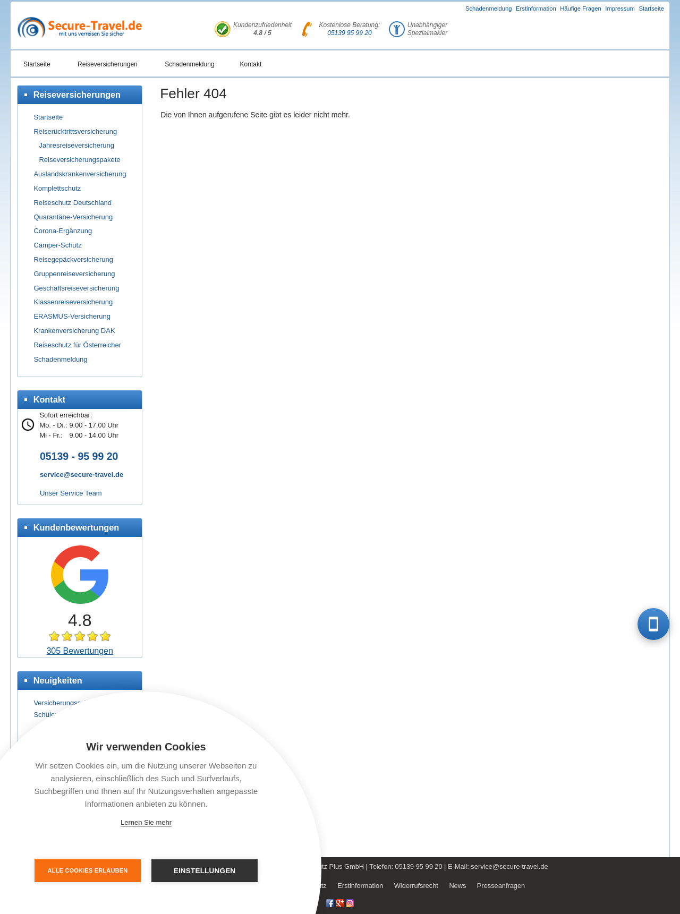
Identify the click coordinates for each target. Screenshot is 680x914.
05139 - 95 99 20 (79, 456)
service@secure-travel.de (81, 475)
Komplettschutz (57, 188)
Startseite (651, 8)
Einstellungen (205, 871)
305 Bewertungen (79, 650)
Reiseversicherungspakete (79, 160)
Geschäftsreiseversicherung (76, 288)
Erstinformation (536, 8)
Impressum (620, 8)
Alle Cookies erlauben (88, 870)
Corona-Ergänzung (62, 231)
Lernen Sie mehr (146, 822)
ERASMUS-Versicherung (71, 316)
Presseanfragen (501, 886)
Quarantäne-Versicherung (73, 217)
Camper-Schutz (57, 245)
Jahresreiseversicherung (76, 145)
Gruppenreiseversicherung (74, 274)
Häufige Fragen (580, 8)
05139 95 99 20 (349, 33)
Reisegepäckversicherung (73, 259)
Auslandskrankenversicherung (79, 174)
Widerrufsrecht (416, 886)
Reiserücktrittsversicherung (75, 131)
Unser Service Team (71, 493)
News (457, 886)
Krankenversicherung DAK (74, 331)
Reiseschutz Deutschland (72, 203)
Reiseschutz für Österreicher (77, 345)
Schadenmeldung (488, 8)
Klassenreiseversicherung (73, 302)
